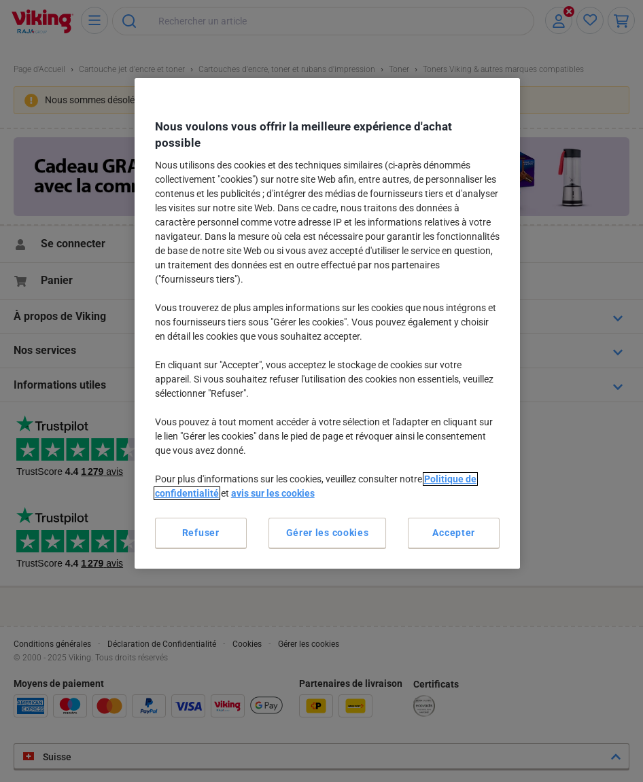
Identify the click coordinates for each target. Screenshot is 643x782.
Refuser (201, 532)
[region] (328, 323)
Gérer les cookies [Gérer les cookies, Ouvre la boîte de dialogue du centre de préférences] (327, 532)
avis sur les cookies (273, 493)
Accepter (453, 532)
